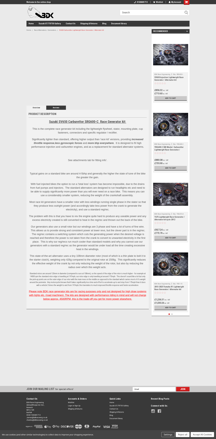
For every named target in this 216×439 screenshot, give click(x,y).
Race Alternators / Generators (45, 30)
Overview (36, 108)
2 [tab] (172, 314)
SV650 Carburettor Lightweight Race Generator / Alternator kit (81, 30)
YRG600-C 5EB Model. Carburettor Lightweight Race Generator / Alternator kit (169, 150)
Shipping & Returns (88, 23)
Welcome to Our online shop (38, 2)
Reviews (56, 108)
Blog (104, 23)
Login (70, 406)
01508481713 (140, 2)
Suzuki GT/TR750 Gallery (50, 23)
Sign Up (77, 406)
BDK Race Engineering (162, 74)
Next (187, 32)
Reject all (182, 434)
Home (31, 23)
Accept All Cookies (202, 434)
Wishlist (158, 2)
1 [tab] (169, 314)
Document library (119, 23)
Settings (168, 434)
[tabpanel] (170, 69)
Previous (185, 32)
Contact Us (70, 23)
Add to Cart (170, 98)
